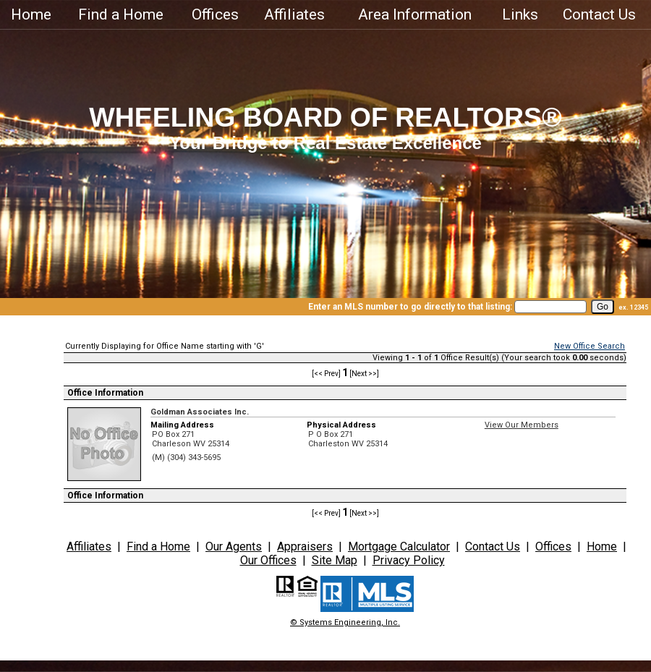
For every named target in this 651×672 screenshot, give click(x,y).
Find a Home (120, 14)
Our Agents (233, 546)
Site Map (334, 560)
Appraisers (305, 546)
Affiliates (294, 14)
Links (520, 14)
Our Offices (268, 560)
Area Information (415, 14)
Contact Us (599, 14)
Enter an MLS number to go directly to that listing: (410, 307)
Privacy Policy (409, 560)
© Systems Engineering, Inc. (345, 622)
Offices (215, 14)
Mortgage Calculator (399, 546)
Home (31, 14)
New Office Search (589, 346)
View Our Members (521, 425)
